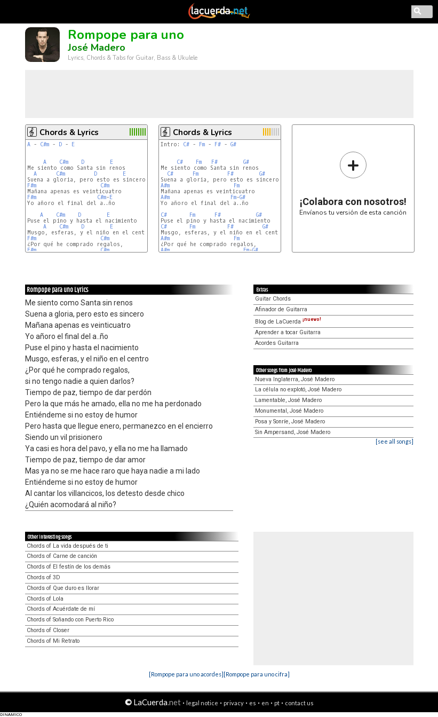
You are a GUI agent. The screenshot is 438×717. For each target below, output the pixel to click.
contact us (299, 702)
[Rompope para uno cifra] (257, 674)
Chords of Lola (45, 598)
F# (217, 144)
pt (277, 702)
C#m (44, 144)
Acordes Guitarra (277, 343)
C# (186, 144)
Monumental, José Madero (289, 410)
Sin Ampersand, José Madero (292, 432)
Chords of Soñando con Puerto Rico (70, 619)
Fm (202, 144)
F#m (31, 185)
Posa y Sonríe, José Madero (290, 421)
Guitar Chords (273, 298)
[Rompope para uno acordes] (186, 674)
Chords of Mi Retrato (53, 640)
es (252, 702)
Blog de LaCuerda (288, 321)
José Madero (96, 47)
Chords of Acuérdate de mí (61, 608)
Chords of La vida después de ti (67, 545)
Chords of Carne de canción (62, 556)
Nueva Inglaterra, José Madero (295, 379)
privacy (234, 702)
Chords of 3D (43, 577)
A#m (165, 185)
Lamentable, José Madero (288, 400)
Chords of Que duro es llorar (63, 588)
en (265, 702)
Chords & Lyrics (69, 132)
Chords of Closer (48, 630)
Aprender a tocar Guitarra (288, 332)
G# (233, 144)
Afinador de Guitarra (281, 309)
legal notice (202, 702)
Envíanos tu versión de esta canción (353, 183)
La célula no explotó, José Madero (298, 389)
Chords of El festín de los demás (68, 566)
